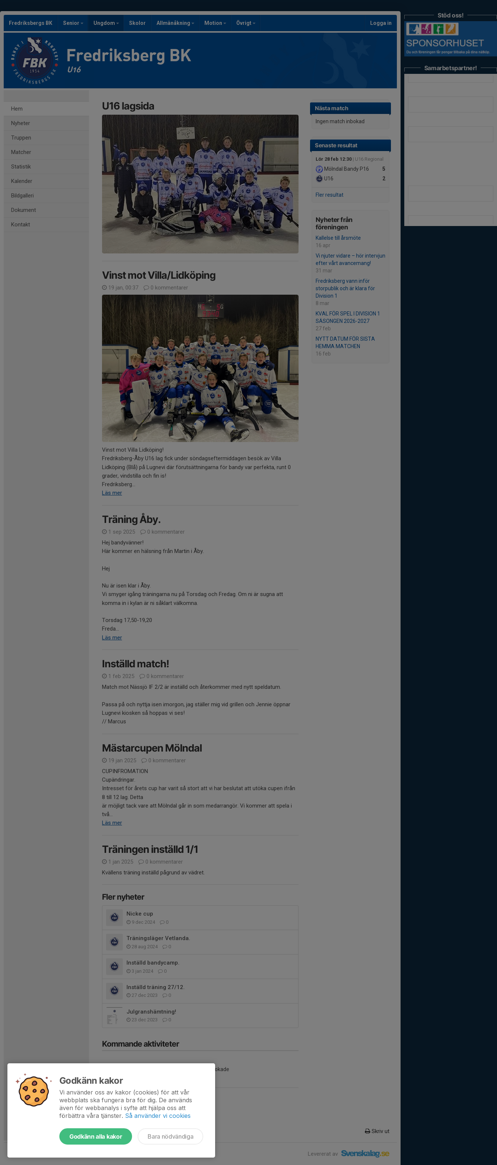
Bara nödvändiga (170, 1136)
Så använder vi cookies (158, 1115)
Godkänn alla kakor (95, 1136)
